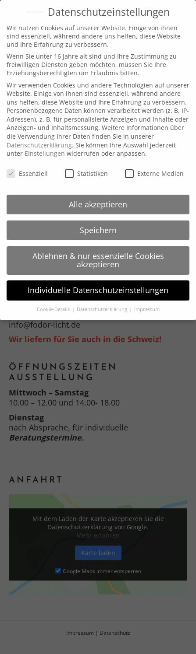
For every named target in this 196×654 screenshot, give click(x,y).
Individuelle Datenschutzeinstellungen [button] (98, 290)
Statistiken (86, 173)
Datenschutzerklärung (39, 145)
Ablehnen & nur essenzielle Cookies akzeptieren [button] (98, 260)
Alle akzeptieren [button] (98, 204)
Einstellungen (45, 153)
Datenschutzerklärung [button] (102, 309)
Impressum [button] (147, 309)
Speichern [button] (98, 230)
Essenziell (27, 173)
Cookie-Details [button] (54, 309)
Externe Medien (154, 173)
